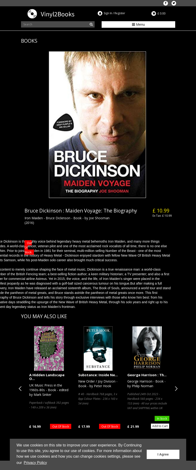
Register (119, 13)
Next (175, 388)
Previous (21, 388)
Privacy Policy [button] (35, 463)
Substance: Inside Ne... (98, 375)
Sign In (108, 13)
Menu (138, 24)
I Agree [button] (163, 454)
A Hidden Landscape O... (46, 377)
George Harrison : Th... (147, 375)
